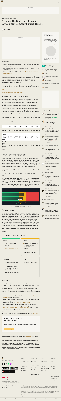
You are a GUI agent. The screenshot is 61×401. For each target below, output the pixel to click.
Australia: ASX (23, 366)
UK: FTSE (23, 363)
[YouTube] (7, 364)
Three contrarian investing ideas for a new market (50, 84)
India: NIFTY (23, 368)
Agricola (46, 208)
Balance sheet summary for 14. (11, 248)
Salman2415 (47, 136)
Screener (42, 363)
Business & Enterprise (55, 380)
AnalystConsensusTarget (49, 190)
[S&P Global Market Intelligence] (5, 378)
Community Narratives (45, 368)
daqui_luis (46, 215)
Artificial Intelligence (35, 374)
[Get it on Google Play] (14, 368)
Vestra (46, 155)
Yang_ (46, 182)
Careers (52, 370)
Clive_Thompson (47, 120)
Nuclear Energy (34, 369)
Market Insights (44, 370)
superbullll (46, 128)
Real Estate (9, 18)
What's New (43, 372)
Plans (52, 361)
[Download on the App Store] (5, 368)
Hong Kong (4, 18)
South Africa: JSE (24, 372)
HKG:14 (36, 76)
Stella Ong (47, 73)
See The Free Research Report (50, 44)
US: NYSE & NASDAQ (25, 361)
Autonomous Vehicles (35, 371)
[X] (5, 364)
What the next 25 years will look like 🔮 (50, 77)
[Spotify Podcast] (9, 364)
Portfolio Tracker (44, 361)
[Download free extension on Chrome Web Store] (8, 371)
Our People (53, 366)
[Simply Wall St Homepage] (2, 0)
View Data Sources (5, 387)
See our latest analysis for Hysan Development (12, 92)
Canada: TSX (23, 370)
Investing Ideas (43, 366)
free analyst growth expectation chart (22, 302)
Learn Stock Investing (55, 376)
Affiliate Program (54, 378)
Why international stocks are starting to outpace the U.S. (49, 70)
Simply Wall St (7, 29)
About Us (52, 363)
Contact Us (53, 368)
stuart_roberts (47, 113)
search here (35, 313)
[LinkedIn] (3, 364)
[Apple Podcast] (11, 364)
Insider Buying (33, 367)
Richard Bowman (48, 80)
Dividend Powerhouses (35, 365)
